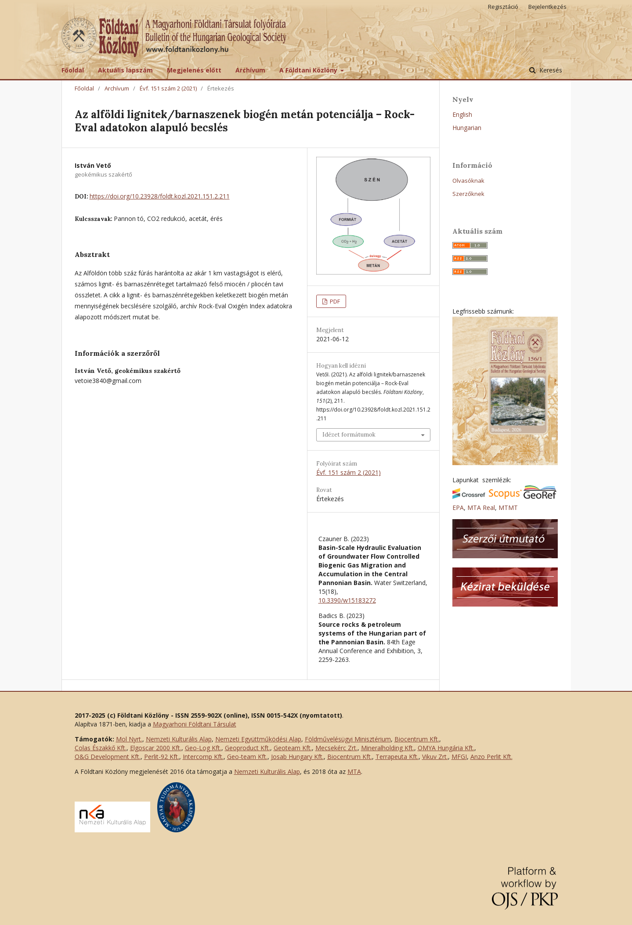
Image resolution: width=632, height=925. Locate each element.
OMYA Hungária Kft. (446, 748)
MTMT (508, 507)
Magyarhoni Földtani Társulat (194, 724)
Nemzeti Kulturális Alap (179, 739)
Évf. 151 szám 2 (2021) (168, 88)
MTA (354, 771)
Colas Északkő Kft (100, 748)
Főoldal (72, 70)
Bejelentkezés (547, 7)
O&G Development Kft (107, 756)
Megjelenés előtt (194, 70)
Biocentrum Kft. (416, 739)
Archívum (250, 70)
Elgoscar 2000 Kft (155, 748)
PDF (334, 301)
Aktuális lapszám (125, 70)
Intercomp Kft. (203, 756)
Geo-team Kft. (247, 756)
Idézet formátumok (349, 434)
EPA (458, 507)
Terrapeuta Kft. (397, 756)
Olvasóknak (468, 180)
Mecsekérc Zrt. (336, 748)
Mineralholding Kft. (387, 748)
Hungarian (466, 127)
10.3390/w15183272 (347, 600)
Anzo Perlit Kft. (491, 756)
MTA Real (481, 507)
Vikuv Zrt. (435, 756)
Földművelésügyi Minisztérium (348, 739)
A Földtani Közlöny (309, 70)
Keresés (550, 70)
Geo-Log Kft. (203, 748)
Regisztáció (503, 7)
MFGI (459, 756)
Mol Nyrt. (129, 739)
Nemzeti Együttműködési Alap (258, 739)
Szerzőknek (468, 194)
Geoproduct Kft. (247, 748)
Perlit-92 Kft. (161, 756)
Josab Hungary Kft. (297, 756)
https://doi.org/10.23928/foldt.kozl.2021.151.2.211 (160, 196)
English (462, 114)
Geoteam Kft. (293, 748)
